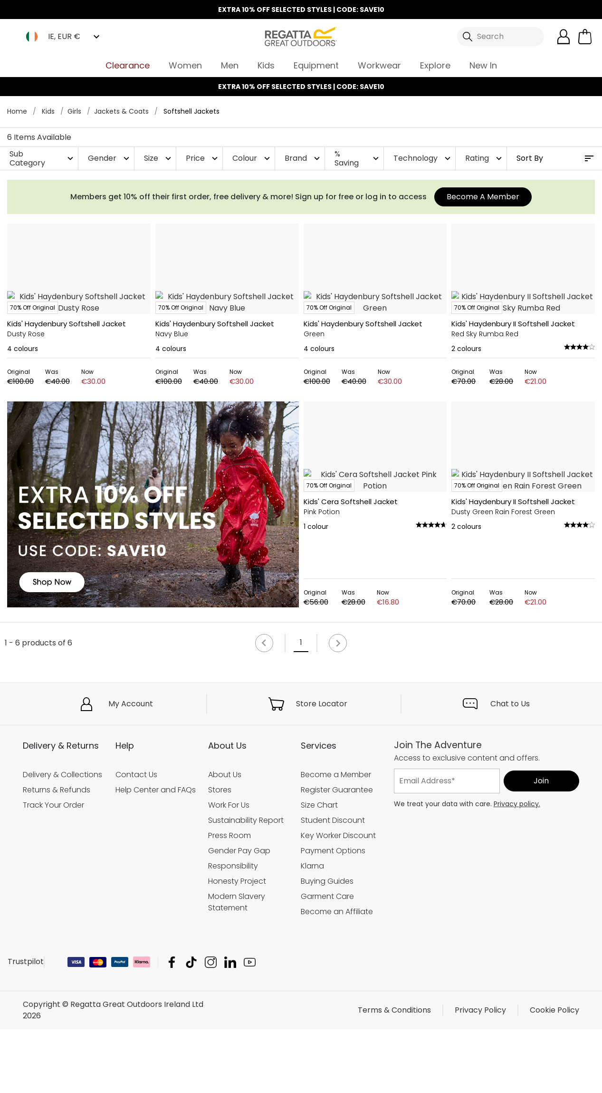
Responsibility (233, 929)
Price (203, 158)
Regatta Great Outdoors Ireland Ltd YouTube (250, 1026)
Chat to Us (510, 766)
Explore (435, 65)
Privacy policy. (517, 867)
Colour (252, 158)
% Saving (357, 158)
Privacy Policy (480, 1073)
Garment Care (327, 959)
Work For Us (228, 868)
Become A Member (483, 196)
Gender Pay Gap (239, 913)
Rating (484, 158)
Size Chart (319, 868)
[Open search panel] (500, 36)
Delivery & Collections (62, 837)
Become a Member (336, 837)
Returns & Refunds (56, 853)
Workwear (379, 65)
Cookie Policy (554, 1073)
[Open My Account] (563, 36)
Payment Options (333, 913)
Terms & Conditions (394, 1073)
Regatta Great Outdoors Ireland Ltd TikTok (191, 1026)
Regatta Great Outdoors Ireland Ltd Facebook (172, 1026)
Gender (110, 158)
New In (483, 65)
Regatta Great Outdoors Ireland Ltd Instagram (211, 1026)
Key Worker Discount (338, 898)
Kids (266, 65)
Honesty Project (237, 944)
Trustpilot (26, 1025)
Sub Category (43, 158)
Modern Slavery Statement (236, 965)
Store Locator (321, 766)
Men (230, 65)
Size (158, 158)
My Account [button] (130, 766)
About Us (224, 837)
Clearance (127, 65)
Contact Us (136, 837)
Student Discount (333, 883)
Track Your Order (53, 868)
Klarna (312, 929)
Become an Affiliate (337, 974)
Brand (303, 158)
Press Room (229, 898)
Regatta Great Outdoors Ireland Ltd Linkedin (230, 1026)
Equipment (316, 65)
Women (185, 65)
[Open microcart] (584, 36)
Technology (423, 158)
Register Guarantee (337, 853)
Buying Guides (327, 944)
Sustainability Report (246, 883)
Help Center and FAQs (155, 853)
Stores (219, 853)
